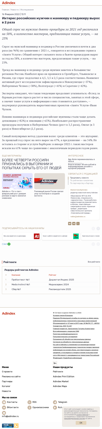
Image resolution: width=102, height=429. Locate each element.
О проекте (7, 371)
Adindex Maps (60, 386)
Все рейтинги (94, 262)
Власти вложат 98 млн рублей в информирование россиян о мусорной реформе (82, 167)
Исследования (27, 10)
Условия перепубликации (63, 315)
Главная (5, 10)
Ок (81, 423)
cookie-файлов (82, 415)
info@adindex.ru (10, 416)
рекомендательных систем (74, 418)
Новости (15, 10)
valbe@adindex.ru (78, 217)
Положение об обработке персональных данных (72, 339)
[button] (98, 228)
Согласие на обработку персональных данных (71, 342)
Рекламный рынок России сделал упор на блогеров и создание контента (48, 194)
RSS (35, 402)
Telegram (62, 402)
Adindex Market (61, 381)
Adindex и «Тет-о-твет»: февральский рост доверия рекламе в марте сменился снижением (14, 195)
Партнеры (7, 381)
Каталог (6, 386)
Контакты (12, 402)
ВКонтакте (12, 407)
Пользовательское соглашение (65, 337)
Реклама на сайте (11, 376)
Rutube (61, 407)
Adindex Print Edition (63, 376)
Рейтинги (58, 371)
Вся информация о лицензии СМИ (66, 331)
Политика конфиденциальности (65, 334)
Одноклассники (41, 407)
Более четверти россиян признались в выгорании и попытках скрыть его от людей (31, 164)
